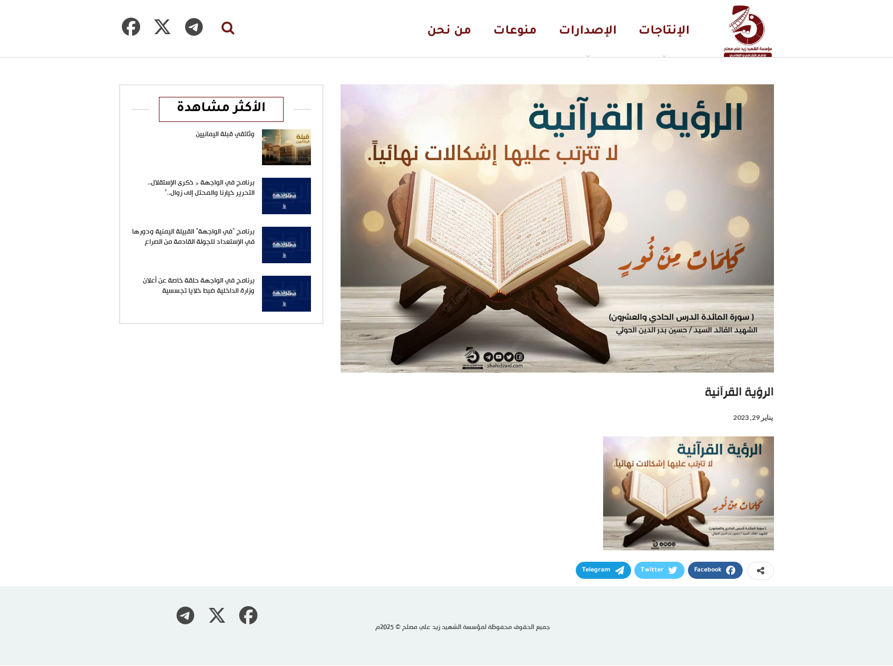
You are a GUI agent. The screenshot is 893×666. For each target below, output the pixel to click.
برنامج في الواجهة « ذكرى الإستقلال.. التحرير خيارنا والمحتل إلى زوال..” (201, 188)
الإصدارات (588, 31)
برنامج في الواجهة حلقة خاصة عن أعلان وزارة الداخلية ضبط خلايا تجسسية (199, 286)
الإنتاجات (664, 31)
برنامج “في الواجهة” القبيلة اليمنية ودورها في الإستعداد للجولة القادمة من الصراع (193, 237)
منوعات (515, 31)
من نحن (449, 31)
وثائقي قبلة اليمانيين (225, 134)
